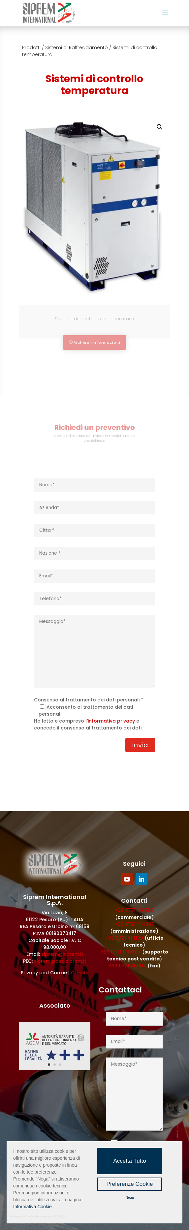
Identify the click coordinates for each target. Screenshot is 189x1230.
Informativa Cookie (32, 1206)
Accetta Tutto (129, 1161)
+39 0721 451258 (134, 910)
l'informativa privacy (110, 721)
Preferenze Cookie (130, 1184)
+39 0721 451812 (127, 965)
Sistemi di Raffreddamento (76, 47)
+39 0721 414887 (134, 924)
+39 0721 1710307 (121, 952)
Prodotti (31, 47)
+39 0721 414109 (124, 938)
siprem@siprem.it (62, 954)
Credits (79, 972)
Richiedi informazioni (97, 342)
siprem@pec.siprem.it (60, 961)
